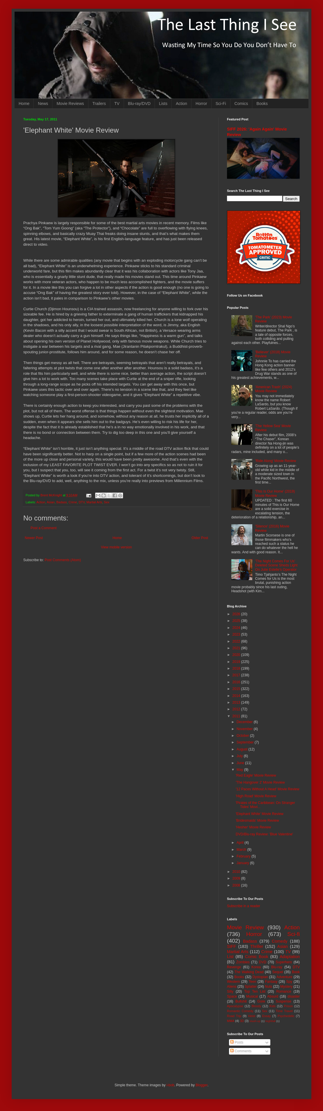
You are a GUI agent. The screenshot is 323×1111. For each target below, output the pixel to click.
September (246, 742)
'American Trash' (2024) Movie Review (273, 389)
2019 (237, 662)
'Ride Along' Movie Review (275, 461)
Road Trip (234, 1016)
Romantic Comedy (240, 1011)
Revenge (234, 967)
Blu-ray (276, 967)
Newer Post (34, 538)
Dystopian (260, 977)
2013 (237, 702)
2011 (237, 716)
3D (242, 1021)
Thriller (256, 946)
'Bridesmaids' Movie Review (257, 820)
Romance (283, 991)
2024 (237, 628)
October (243, 736)
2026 (237, 614)
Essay (266, 1016)
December (245, 722)
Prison (288, 1006)
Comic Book (256, 956)
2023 (237, 634)
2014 (237, 696)
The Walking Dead (249, 972)
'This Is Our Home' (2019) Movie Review (275, 493)
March (242, 850)
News (43, 103)
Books (262, 103)
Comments (240, 1051)
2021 (237, 648)
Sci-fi (293, 934)
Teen (252, 982)
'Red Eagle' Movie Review (256, 775)
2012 (237, 709)
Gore (261, 1001)
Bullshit (241, 1001)
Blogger (201, 1085)
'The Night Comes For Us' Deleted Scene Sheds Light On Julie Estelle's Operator (276, 565)
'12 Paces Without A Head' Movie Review (267, 789)
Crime (73, 502)
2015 (237, 689)
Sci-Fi (221, 103)
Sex (106, 502)
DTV (82, 502)
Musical (252, 996)
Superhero (284, 962)
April (240, 843)
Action (181, 103)
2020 (237, 655)
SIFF (231, 946)
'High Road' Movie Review (256, 796)
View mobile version (116, 547)
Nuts (268, 987)
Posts (236, 1042)
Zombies (243, 962)
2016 (237, 682)
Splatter (251, 987)
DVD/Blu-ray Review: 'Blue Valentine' (264, 834)
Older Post (199, 538)
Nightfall (270, 1021)
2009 (237, 878)
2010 (237, 872)
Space (232, 996)
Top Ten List (254, 991)
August (243, 749)
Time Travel (284, 1011)
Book (296, 972)
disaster (293, 996)
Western (233, 982)
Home (24, 103)
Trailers (99, 103)
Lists (163, 103)
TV (117, 103)
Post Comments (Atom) (63, 560)
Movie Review (245, 927)
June (241, 763)
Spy (289, 982)
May (240, 770)
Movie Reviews (70, 103)
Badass (61, 502)
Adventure (284, 977)
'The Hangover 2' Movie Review (260, 782)
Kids (272, 1006)
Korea (256, 967)
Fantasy (271, 982)
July (240, 756)
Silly (230, 991)
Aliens (232, 987)
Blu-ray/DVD (139, 103)
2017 (237, 675)
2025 (237, 621)
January (243, 863)
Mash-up (254, 1021)
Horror (201, 103)
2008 (237, 885)
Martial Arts (94, 502)
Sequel (277, 972)
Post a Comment (43, 528)
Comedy (279, 941)
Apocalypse (235, 1006)
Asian (51, 502)
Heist (251, 1016)
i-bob (170, 1085)
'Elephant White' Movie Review (259, 814)
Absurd (272, 996)
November (245, 729)
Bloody (256, 1006)
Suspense (283, 1001)
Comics (241, 103)
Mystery (286, 987)
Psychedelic (286, 1016)
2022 (237, 641)
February (244, 856)
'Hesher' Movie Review (253, 827)
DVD (262, 962)
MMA (230, 1021)
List (230, 956)
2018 (237, 668)
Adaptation (290, 956)
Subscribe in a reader (243, 906)
